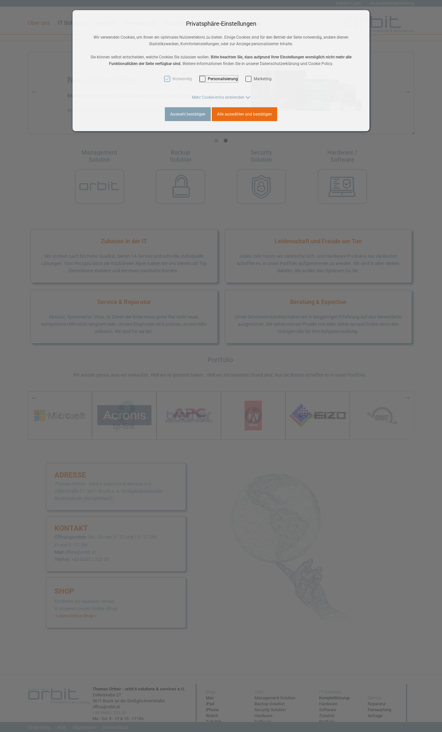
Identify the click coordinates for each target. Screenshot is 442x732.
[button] (221, 97)
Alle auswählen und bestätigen (244, 114)
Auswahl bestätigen (187, 114)
